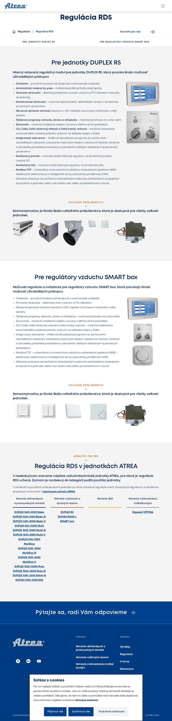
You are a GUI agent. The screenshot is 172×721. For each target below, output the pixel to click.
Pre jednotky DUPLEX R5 (39, 42)
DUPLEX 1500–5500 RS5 (29, 580)
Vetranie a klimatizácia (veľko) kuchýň (95, 666)
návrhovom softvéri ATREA (59, 492)
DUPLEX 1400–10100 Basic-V (29, 521)
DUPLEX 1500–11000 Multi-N (29, 530)
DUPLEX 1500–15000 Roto (29, 566)
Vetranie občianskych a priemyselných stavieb (90, 648)
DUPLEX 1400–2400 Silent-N (29, 575)
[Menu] (163, 6)
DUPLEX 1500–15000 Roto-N (29, 571)
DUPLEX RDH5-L (67, 517)
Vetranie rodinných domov (92, 657)
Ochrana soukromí (86, 700)
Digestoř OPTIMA (142, 512)
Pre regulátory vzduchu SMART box (124, 42)
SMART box (67, 521)
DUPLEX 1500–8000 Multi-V (29, 535)
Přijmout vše (55, 711)
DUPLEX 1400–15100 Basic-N (29, 517)
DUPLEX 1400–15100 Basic (29, 512)
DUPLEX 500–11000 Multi (29, 526)
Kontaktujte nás (138, 32)
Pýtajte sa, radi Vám (86, 612)
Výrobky (125, 647)
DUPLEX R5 (67, 512)
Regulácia (126, 654)
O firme (124, 662)
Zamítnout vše (81, 711)
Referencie (127, 669)
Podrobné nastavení (112, 711)
